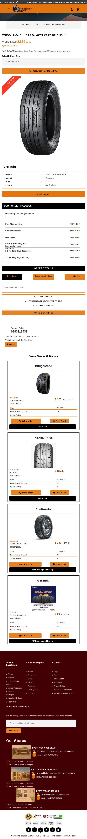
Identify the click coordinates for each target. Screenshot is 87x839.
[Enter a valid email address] (41, 723)
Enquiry (10, 344)
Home (26, 25)
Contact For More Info (43, 71)
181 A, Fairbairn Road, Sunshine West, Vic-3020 (53, 773)
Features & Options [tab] (43, 276)
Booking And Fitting (42, 570)
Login (56, 672)
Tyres (10, 674)
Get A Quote (33, 690)
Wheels (11, 678)
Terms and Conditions (63, 690)
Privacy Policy (59, 686)
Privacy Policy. (70, 836)
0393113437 (19, 331)
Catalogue (32, 675)
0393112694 (43, 798)
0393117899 (38, 777)
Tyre (36, 25)
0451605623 (57, 798)
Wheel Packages (15, 688)
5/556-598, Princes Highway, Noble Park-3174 (53, 752)
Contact (31, 693)
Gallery (31, 683)
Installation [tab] (75, 276)
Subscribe (13, 731)
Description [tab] (12, 276)
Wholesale (58, 683)
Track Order (59, 679)
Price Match (59, 421)
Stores (30, 672)
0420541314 (52, 777)
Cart (55, 675)
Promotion (12, 702)
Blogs (30, 679)
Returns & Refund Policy (64, 693)
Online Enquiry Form (43, 313)
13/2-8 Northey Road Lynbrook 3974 (53, 795)
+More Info (42, 427)
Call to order (43, 194)
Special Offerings (15, 698)
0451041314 (53, 755)
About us (31, 686)
